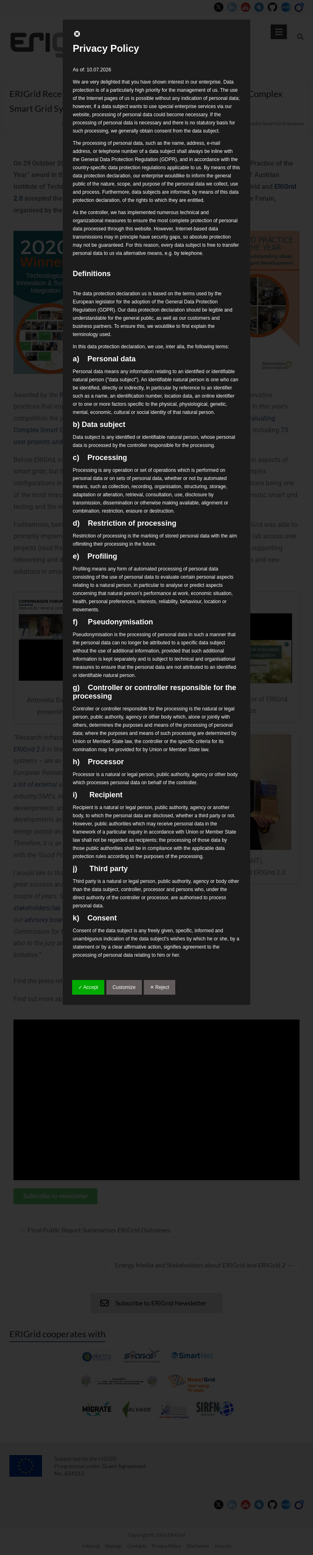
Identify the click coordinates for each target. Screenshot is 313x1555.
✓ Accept (88, 987)
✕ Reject (159, 987)
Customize (124, 987)
